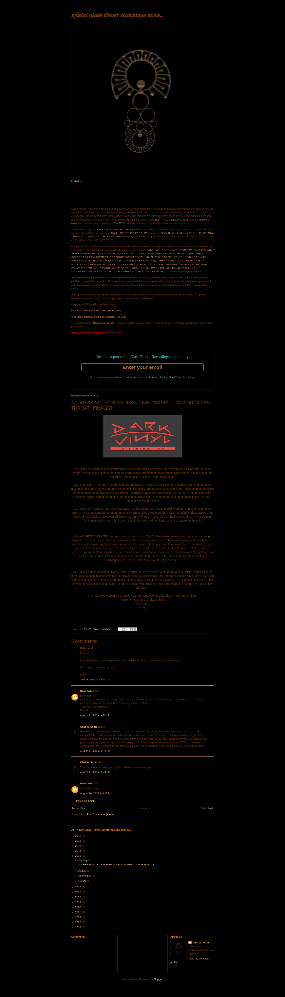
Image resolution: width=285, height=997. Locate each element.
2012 (78, 840)
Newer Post (79, 808)
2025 (78, 922)
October (83, 880)
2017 (78, 892)
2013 (78, 845)
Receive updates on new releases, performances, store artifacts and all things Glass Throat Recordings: (142, 377)
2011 (78, 835)
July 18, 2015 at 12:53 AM (95, 679)
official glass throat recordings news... (117, 15)
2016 (78, 887)
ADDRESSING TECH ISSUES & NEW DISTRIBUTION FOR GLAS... (117, 864)
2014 (78, 850)
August (82, 870)
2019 (78, 902)
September (85, 875)
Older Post (207, 808)
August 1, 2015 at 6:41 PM (95, 750)
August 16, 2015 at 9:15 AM (96, 793)
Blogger (158, 979)
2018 (78, 897)
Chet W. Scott (88, 726)
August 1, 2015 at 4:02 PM (95, 715)
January (83, 860)
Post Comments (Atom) (100, 814)
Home (143, 808)
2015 (78, 855)
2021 (78, 912)
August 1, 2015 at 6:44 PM (95, 772)
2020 (78, 907)
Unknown (86, 691)
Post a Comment (85, 800)
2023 (78, 917)
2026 (78, 927)
